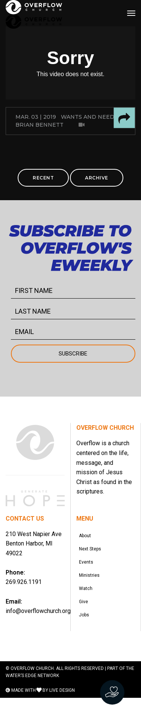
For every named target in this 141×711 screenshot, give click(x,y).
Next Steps (91, 552)
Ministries (90, 582)
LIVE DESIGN (62, 703)
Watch (87, 597)
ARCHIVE (96, 178)
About (86, 536)
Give (84, 612)
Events (87, 567)
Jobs (85, 627)
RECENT (43, 178)
